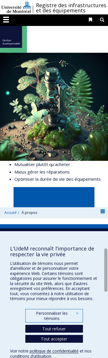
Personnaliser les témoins (57, 315)
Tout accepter (54, 339)
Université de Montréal (16, 7)
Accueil (10, 212)
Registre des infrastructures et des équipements (71, 8)
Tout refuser (54, 328)
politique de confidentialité (54, 351)
